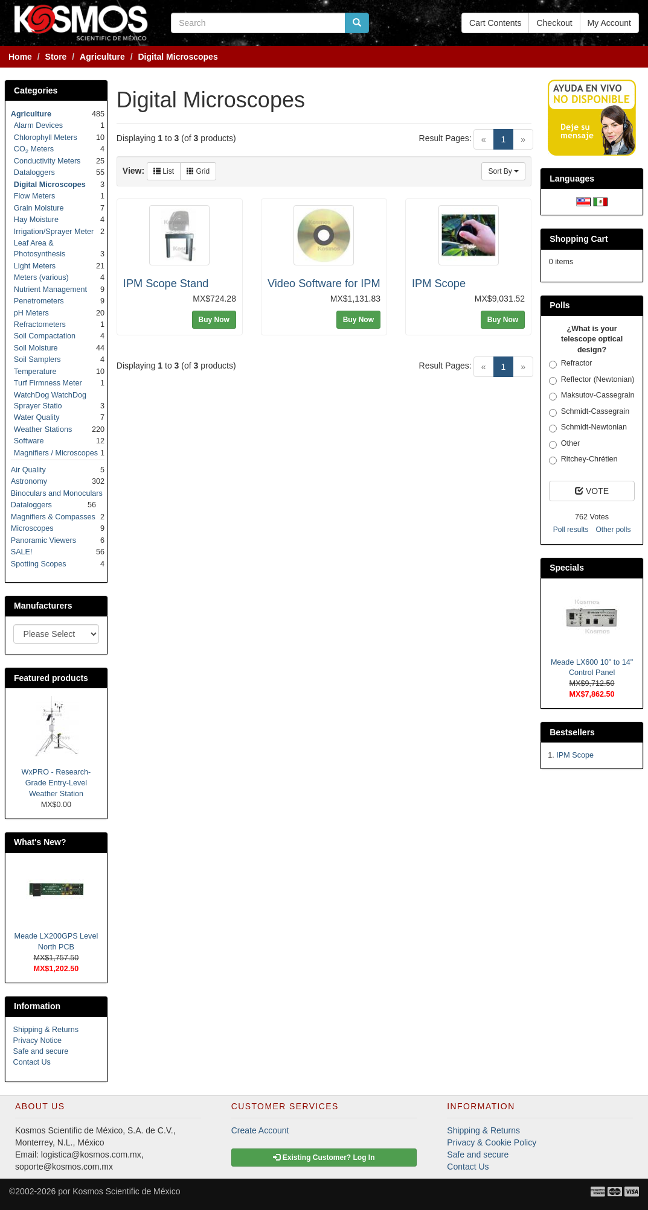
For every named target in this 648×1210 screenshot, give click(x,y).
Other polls (612, 529)
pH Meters (31, 313)
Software (29, 441)
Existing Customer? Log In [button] (323, 1157)
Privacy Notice (37, 1040)
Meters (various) (41, 277)
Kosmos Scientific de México (126, 1191)
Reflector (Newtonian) (592, 380)
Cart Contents (495, 23)
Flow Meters (35, 196)
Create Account (260, 1130)
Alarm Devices (38, 125)
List (163, 171)
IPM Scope (439, 283)
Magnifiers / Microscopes (56, 453)
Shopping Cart (579, 239)
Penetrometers (39, 301)
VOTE (592, 491)
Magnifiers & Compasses (53, 517)
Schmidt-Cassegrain (589, 412)
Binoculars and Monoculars (57, 493)
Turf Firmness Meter (48, 383)
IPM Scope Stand (166, 283)
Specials (567, 567)
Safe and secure (41, 1051)
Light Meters (35, 266)
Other (564, 444)
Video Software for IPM (324, 283)
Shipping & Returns (46, 1029)
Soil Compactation (44, 336)
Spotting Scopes (38, 564)
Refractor (570, 364)
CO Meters (34, 149)
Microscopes (32, 528)
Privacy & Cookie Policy (491, 1142)
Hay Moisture (36, 219)
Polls (559, 305)
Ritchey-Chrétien (583, 459)
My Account (609, 23)
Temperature (35, 371)
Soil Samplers (37, 359)
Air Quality (28, 470)
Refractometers (40, 324)
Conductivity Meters (47, 161)
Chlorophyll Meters (45, 137)
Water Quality (37, 417)
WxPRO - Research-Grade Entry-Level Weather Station (56, 783)
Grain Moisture (39, 208)
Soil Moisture (36, 348)
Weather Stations (43, 429)
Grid (198, 171)
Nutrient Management (50, 289)
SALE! (22, 552)
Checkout (554, 23)
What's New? (40, 842)
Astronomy (29, 481)
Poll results (571, 529)
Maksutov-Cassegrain (592, 396)
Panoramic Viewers (43, 540)
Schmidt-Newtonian (588, 427)
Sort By (503, 171)
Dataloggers (34, 172)
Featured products (51, 678)
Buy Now (214, 319)
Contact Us (32, 1062)
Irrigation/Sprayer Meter (54, 231)
